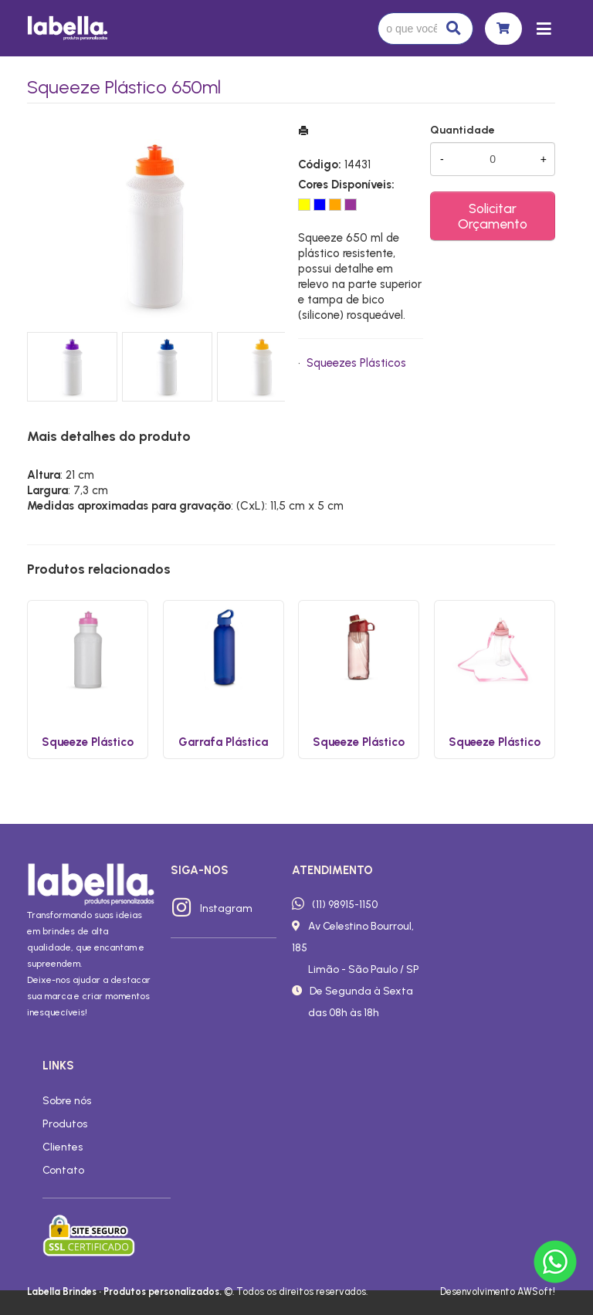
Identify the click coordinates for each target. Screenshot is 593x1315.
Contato (63, 1170)
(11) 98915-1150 (345, 904)
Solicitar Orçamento (492, 216)
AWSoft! (536, 1291)
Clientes (62, 1146)
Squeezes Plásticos (356, 363)
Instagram (226, 908)
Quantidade (462, 130)
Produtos (64, 1123)
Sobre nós (66, 1100)
